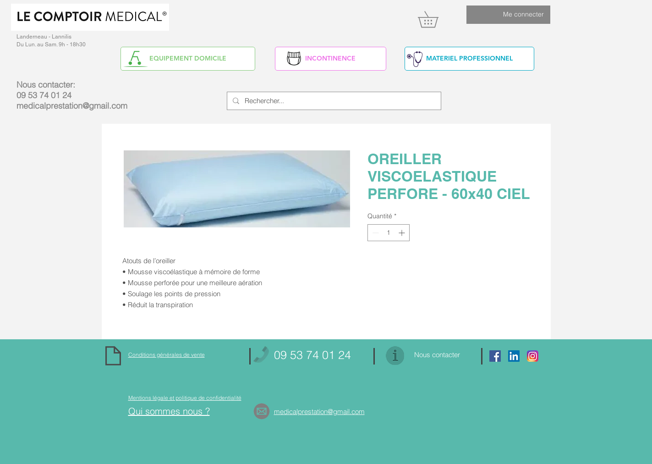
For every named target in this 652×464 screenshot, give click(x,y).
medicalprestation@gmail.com (71, 105)
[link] (436, 19)
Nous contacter (437, 354)
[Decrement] (374, 233)
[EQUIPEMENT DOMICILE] (188, 59)
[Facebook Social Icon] (495, 356)
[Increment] (402, 233)
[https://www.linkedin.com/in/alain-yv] (514, 356)
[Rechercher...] (333, 101)
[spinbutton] (388, 233)
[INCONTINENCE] (330, 59)
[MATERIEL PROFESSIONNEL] (469, 59)
